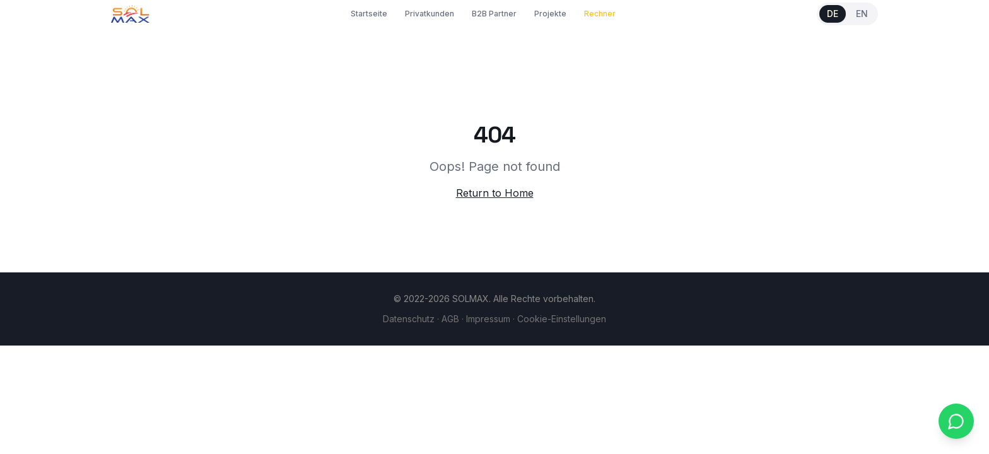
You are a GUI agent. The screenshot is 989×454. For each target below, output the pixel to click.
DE (832, 13)
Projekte (550, 13)
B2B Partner (494, 13)
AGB (450, 318)
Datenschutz (409, 318)
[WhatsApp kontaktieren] (956, 421)
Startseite (369, 13)
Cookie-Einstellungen (561, 318)
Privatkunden (429, 13)
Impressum (488, 318)
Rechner (600, 13)
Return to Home (495, 193)
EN (862, 13)
